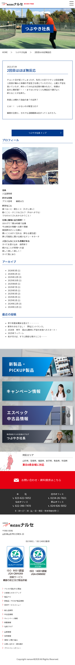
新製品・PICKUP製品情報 (14, 601)
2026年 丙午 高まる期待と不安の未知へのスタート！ (32, 329)
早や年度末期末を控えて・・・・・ (23, 323)
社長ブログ (8, 626)
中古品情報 (8, 614)
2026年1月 (12, 273)
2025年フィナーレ (16, 333)
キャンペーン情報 (11, 618)
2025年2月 (12, 297)
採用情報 (7, 636)
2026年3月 (12, 270)
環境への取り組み (11, 640)
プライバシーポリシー (12, 648)
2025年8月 (12, 283)
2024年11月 (13, 307)
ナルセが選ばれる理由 (12, 588)
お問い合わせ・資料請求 (13, 644)
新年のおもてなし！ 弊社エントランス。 (26, 326)
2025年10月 (13, 280)
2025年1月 (12, 300)
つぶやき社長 (21, 52)
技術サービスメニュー (12, 605)
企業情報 (7, 632)
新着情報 (7, 622)
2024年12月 (13, 303)
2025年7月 (12, 287)
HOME (5, 52)
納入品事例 (8, 610)
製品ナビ (7, 597)
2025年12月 (13, 277)
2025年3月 (12, 293)
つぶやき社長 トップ (37, 132)
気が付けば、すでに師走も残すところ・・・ (27, 336)
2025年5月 (12, 290)
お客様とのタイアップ (12, 592)
